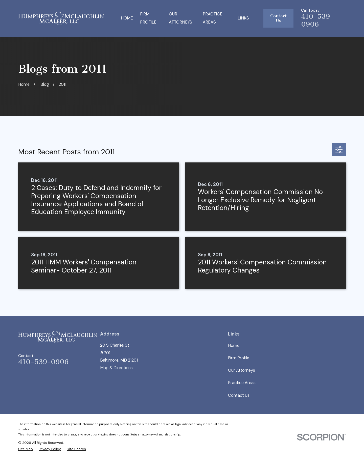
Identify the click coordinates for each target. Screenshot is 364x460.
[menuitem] (25, 449)
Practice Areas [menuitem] (212, 18)
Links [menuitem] (243, 18)
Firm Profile (238, 358)
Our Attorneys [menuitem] (180, 18)
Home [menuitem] (127, 18)
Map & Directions (116, 367)
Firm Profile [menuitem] (148, 18)
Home (233, 345)
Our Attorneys (241, 370)
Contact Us (278, 18)
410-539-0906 (317, 20)
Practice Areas (242, 382)
